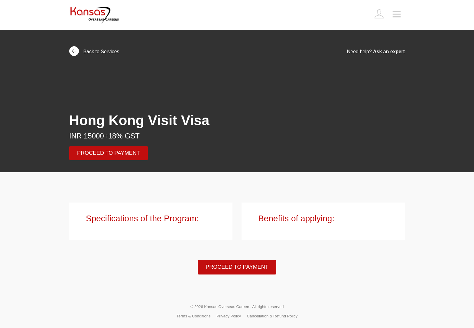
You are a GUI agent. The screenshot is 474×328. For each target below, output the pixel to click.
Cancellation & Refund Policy (272, 316)
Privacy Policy (228, 316)
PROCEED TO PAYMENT (108, 153)
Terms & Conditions (194, 316)
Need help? (376, 51)
